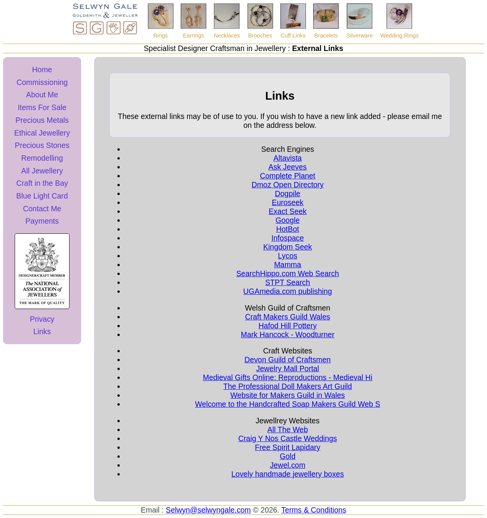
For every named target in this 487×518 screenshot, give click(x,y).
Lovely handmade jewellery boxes (287, 474)
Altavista (287, 158)
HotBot (287, 229)
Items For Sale (42, 107)
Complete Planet (287, 176)
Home (42, 69)
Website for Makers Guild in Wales (287, 395)
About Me (42, 94)
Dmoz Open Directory (287, 184)
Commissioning (42, 82)
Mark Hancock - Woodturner (287, 334)
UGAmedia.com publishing (287, 291)
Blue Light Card (42, 196)
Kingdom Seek (287, 247)
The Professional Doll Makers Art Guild (287, 386)
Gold (287, 456)
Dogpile (287, 193)
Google (287, 220)
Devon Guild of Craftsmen (287, 359)
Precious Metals (42, 120)
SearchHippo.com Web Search (287, 273)
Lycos (287, 255)
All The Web (287, 429)
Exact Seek (288, 211)
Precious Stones (42, 145)
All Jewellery (42, 170)
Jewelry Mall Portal (287, 368)
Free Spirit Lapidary (287, 447)
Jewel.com (287, 465)
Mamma (287, 264)
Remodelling (42, 158)
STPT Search (287, 282)
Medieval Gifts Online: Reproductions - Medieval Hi (287, 377)
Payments (42, 221)
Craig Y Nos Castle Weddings (287, 438)
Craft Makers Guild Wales (287, 316)
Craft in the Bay (42, 183)
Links (42, 331)
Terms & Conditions (313, 510)
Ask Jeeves (287, 167)
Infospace (287, 238)
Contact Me (42, 208)
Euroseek (288, 202)
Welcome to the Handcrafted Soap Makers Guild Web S (287, 404)
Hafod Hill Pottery (287, 325)
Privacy (42, 319)
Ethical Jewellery (42, 133)
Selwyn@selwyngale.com (208, 510)
